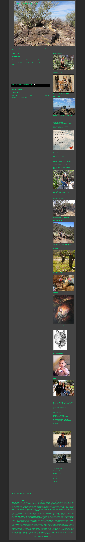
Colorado (38, 507)
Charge (69, 506)
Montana (13, 521)
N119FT (22, 523)
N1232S (24, 523)
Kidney (54, 517)
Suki (39, 529)
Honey (22, 514)
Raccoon (22, 526)
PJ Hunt (48, 525)
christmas (22, 507)
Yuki (45, 533)
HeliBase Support (57, 473)
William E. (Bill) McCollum (21, 533)
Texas (21, 530)
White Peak (64, 532)
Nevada (13, 524)
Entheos (13, 510)
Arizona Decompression (44, 502)
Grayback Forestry (57, 512)
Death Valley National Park (21, 509)
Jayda (30, 516)
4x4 (30, 500)
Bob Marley (40, 503)
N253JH (35, 523)
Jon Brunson (66, 516)
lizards (25, 519)
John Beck (56, 516)
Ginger (13, 512)
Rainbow (28, 527)
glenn (16, 512)
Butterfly (53, 505)
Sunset (57, 529)
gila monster (71, 510)
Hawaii (56, 513)
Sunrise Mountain (52, 529)
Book (47, 503)
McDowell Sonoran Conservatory (22, 520)
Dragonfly (49, 509)
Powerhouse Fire (63, 525)
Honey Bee (25, 514)
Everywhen (17, 510)
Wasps (34, 532)
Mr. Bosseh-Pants (47, 521)
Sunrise (45, 529)
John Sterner (60, 516)
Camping (15, 506)
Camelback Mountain (65, 504)
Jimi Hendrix (52, 516)
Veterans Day (26, 532)
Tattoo (72, 529)
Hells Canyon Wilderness (68, 513)
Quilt (20, 526)
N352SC (49, 523)
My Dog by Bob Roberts (16, 523)
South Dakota (24, 529)
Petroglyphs (65, 524)
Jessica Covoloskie (37, 516)
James (25, 516)
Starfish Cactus (34, 529)
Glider (19, 512)
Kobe (57, 517)
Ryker (49, 527)
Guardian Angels (64, 512)
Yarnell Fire (31, 533)
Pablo (58, 524)
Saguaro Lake (62, 526)
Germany (66, 510)
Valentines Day (19, 532)
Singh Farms (64, 528)
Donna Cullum (44, 509)
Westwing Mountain (40, 532)
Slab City (68, 528)
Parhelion (61, 524)
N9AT (59, 523)
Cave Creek (17, 86)
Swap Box (64, 529)
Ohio (46, 524)
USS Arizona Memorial (69, 530)
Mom (72, 520)
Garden (53, 510)
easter (57, 509)
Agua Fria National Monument (66, 500)
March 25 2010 (50, 519)
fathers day (32, 510)
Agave (59, 500)
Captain (18, 506)
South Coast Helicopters (17, 529)
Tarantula (68, 529)
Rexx (40, 527)
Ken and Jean (50, 517)
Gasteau (56, 510)
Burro (38, 505)
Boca (44, 503)
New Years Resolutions (28, 524)
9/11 (42, 500)
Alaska (18, 502)
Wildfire (68, 532)
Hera (13, 515)
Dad (60, 507)
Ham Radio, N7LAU (57, 471)
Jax (28, 516)
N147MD (28, 523)
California (58, 505)
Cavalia (41, 506)
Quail (18, 527)
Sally (18, 528)
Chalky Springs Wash (64, 506)
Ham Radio (24, 513)
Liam (13, 519)
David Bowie (64, 507)
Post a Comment (16, 92)
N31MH (38, 523)
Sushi (61, 529)
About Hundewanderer (47, 500)
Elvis (68, 509)
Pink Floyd (33, 525)
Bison (19, 503)
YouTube (55, 481)
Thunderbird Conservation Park (34, 531)
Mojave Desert (68, 520)
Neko (72, 523)
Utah (12, 532)
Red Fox (37, 526)
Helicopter (61, 513)
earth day (53, 509)
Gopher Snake (28, 512)
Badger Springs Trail (55, 502)
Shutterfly (55, 484)
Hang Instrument (30, 513)
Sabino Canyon (53, 526)
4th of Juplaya (27, 500)
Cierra (26, 507)
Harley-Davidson (51, 513)
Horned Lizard (31, 514)
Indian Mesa (51, 514)
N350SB (45, 523)
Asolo (49, 502)
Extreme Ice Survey (23, 510)
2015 (18, 500)
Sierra (60, 528)
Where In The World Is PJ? (51, 532)
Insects (55, 514)
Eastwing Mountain (63, 509)
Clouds (29, 507)
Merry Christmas (41, 520)
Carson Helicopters (24, 506)
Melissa (30, 520)
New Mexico (17, 524)
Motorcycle (34, 521)
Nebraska (69, 523)
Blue (33, 503)
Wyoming (27, 533)
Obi (44, 524)
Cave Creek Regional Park (53, 506)
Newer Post (14, 95)
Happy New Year (43, 513)
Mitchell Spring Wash (55, 520)
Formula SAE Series (44, 510)
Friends (49, 510)
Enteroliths (71, 509)
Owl (55, 524)
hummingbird (45, 514)
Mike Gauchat (48, 520)
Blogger (49, 536)
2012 (14, 500)
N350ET (41, 523)
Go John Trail (22, 512)
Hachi (16, 513)
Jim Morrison (46, 516)
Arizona (37, 502)
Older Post (47, 95)
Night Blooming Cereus (39, 524)
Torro (44, 531)
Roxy (45, 527)
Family (28, 510)
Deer (36, 509)
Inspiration (60, 515)
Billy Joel (71, 502)
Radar (25, 526)
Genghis (62, 510)
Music (62, 521)
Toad (42, 531)
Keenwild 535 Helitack (41, 517)
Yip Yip (43, 533)
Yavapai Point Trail (37, 533)
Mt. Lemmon (53, 521)
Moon (16, 521)
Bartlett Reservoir (65, 502)
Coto (43, 507)
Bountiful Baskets (52, 503)
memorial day (34, 520)
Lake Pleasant (69, 517)
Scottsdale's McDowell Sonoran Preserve (38, 528)
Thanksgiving (24, 531)
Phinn (69, 524)
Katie (35, 517)
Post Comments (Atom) (23, 97)
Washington (31, 532)
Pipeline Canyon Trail (41, 525)
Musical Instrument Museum (68, 521)
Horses (35, 514)
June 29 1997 (26, 517)
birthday (16, 503)
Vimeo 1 (55, 476)
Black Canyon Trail (24, 503)
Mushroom (58, 521)
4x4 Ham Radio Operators (36, 500)
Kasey (32, 517)
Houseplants (39, 514)
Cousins (53, 507)
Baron (60, 502)
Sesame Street (55, 528)
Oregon (53, 524)
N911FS (56, 523)
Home (31, 95)
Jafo (15, 516)
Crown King (57, 507)
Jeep (32, 516)
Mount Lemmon (40, 521)
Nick (34, 524)
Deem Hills (32, 509)
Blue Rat (35, 503)
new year (22, 524)
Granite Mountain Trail (48, 512)
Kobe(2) (59, 517)
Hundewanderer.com (28, 3)
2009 (12, 500)
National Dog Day (64, 523)
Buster (41, 505)
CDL (58, 506)
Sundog (41, 529)
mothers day (29, 521)
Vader (15, 532)
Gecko (59, 510)
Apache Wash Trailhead (27, 502)
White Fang (59, 532)
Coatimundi (34, 507)
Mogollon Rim (62, 520)
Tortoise (47, 530)
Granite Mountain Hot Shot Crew (37, 512)
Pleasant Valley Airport (55, 525)
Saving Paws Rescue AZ (24, 528)
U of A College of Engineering (58, 531)
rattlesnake (33, 527)
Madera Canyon (42, 519)
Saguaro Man (67, 526)
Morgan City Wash (22, 521)
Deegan (28, 509)
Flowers (37, 510)
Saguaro (58, 526)
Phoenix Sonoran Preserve (25, 525)
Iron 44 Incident (66, 514)
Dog (20, 86)
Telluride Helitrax (16, 531)
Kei (46, 517)
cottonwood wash (47, 507)
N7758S (52, 523)
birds (13, 503)
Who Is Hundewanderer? (58, 468)
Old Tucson (49, 524)
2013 (16, 500)
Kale (30, 517)
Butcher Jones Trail (47, 504)
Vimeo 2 (55, 478)
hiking (23, 86)
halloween (20, 513)
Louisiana (36, 519)
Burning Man (34, 505)
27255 (21, 501)
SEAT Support (50, 528)
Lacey (62, 517)
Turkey (50, 530)
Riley (42, 527)
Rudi (47, 527)
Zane (47, 533)
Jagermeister (20, 516)
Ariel (34, 502)
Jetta (43, 516)
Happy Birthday (36, 513)
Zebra (50, 533)
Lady (64, 517)
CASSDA (29, 506)
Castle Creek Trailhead (35, 506)
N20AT (31, 523)
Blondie (29, 503)
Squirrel (29, 529)
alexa (21, 502)
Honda (19, 514)
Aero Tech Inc (54, 500)
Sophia (72, 528)
